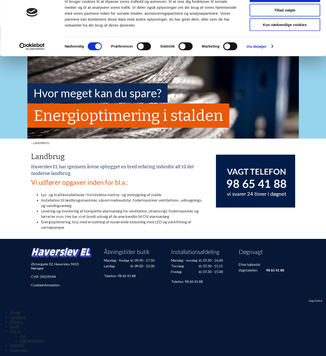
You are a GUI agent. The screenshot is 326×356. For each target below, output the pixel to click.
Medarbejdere (32, 340)
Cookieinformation (45, 285)
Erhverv (16, 321)
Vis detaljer (257, 63)
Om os (15, 331)
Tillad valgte (284, 27)
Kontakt (17, 345)
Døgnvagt (18, 349)
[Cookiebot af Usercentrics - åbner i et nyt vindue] (32, 63)
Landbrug (41, 143)
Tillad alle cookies (285, 12)
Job (23, 335)
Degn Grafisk (315, 300)
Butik (14, 326)
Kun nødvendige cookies (285, 41)
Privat (15, 312)
